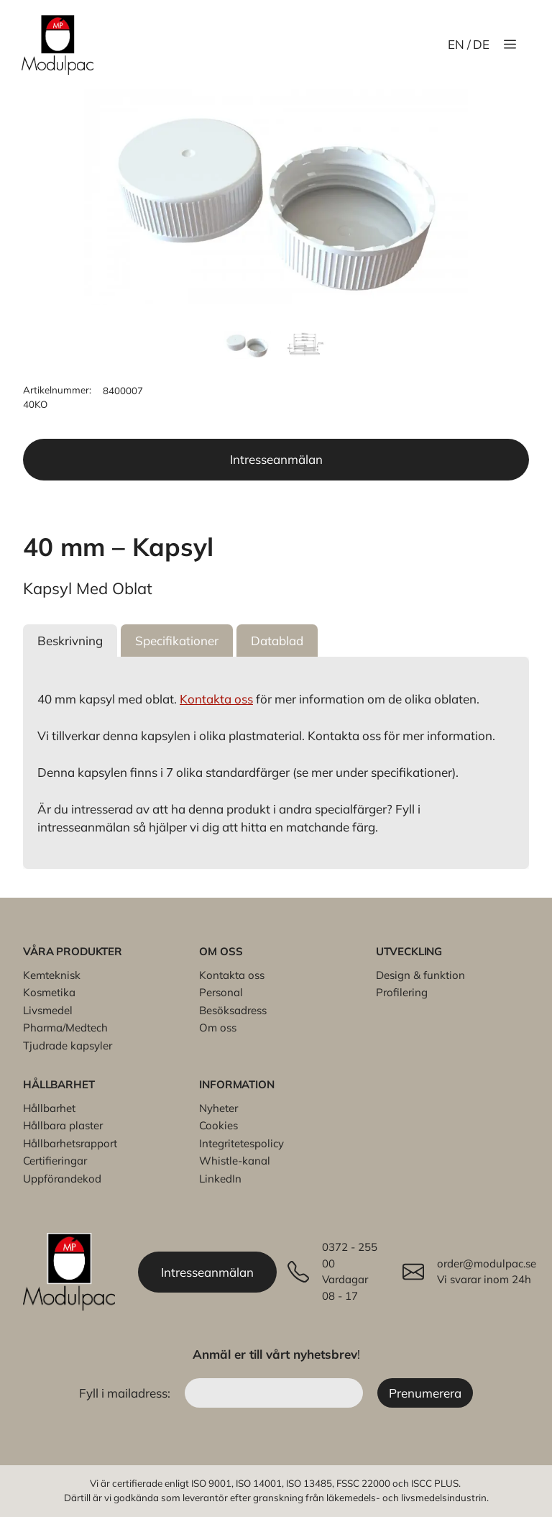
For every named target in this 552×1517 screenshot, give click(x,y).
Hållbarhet (49, 1108)
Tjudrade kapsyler (67, 1045)
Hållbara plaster (63, 1125)
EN (456, 44)
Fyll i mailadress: (126, 1392)
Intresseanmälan (276, 459)
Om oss (217, 1027)
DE (481, 44)
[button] (70, 640)
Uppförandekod (62, 1178)
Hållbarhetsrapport (70, 1143)
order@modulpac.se (486, 1263)
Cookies (218, 1125)
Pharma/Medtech (65, 1027)
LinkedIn (220, 1178)
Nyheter (218, 1108)
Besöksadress (233, 1010)
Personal (221, 992)
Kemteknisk (51, 975)
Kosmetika (49, 992)
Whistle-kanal (234, 1160)
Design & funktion (420, 975)
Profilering (402, 992)
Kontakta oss (216, 698)
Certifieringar (55, 1160)
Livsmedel (48, 1010)
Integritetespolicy (241, 1143)
